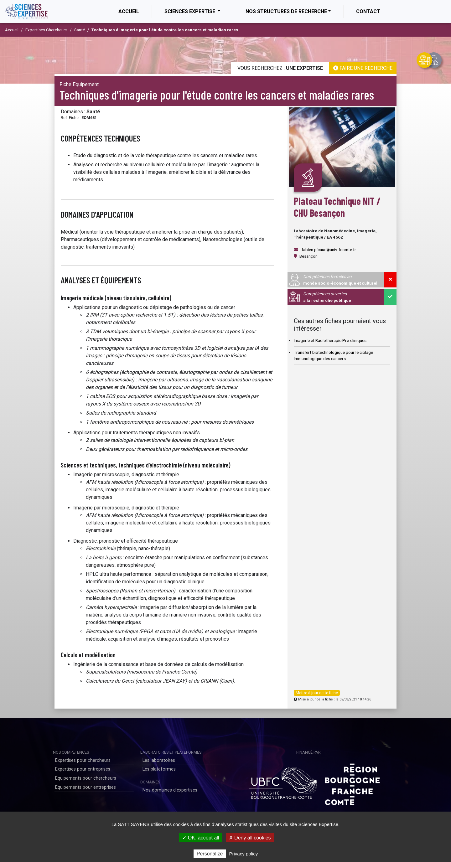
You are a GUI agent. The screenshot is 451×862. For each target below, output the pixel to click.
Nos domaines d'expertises (170, 790)
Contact (368, 11)
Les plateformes (159, 769)
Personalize (210, 853)
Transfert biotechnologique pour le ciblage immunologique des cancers (333, 355)
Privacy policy (243, 853)
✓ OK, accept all (200, 837)
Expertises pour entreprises (82, 769)
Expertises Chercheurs (46, 29)
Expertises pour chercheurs (83, 760)
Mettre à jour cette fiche (317, 692)
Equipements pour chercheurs (85, 778)
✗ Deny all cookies (250, 837)
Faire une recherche (362, 68)
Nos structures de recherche (286, 11)
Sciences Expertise (190, 11)
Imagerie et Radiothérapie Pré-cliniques (330, 340)
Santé (79, 29)
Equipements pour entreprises (85, 787)
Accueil (135, 11)
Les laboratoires (159, 760)
